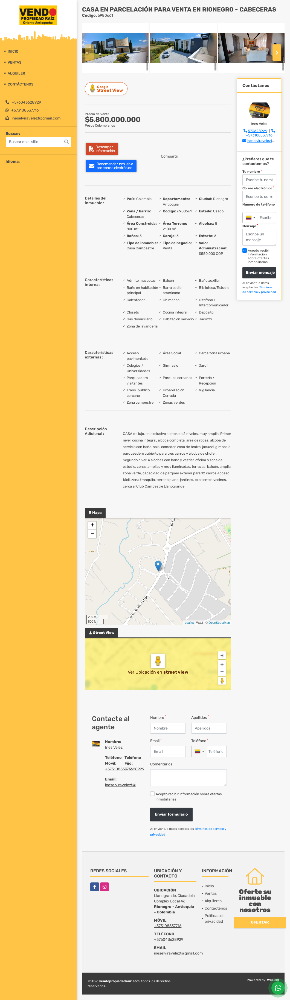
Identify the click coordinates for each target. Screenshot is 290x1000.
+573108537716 (25, 110)
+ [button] (92, 526)
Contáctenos (20, 84)
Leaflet (189, 622)
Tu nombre (252, 171)
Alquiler (16, 73)
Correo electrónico (258, 188)
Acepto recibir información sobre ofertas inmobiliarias (189, 796)
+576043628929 (26, 102)
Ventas (14, 62)
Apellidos (200, 717)
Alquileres (213, 901)
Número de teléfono (258, 206)
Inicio (13, 51)
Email (156, 740)
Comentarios (161, 764)
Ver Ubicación (142, 672)
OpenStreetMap (219, 622)
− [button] (92, 534)
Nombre (158, 717)
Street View (107, 88)
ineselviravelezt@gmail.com (36, 118)
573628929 (134, 769)
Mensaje (250, 226)
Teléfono (199, 740)
